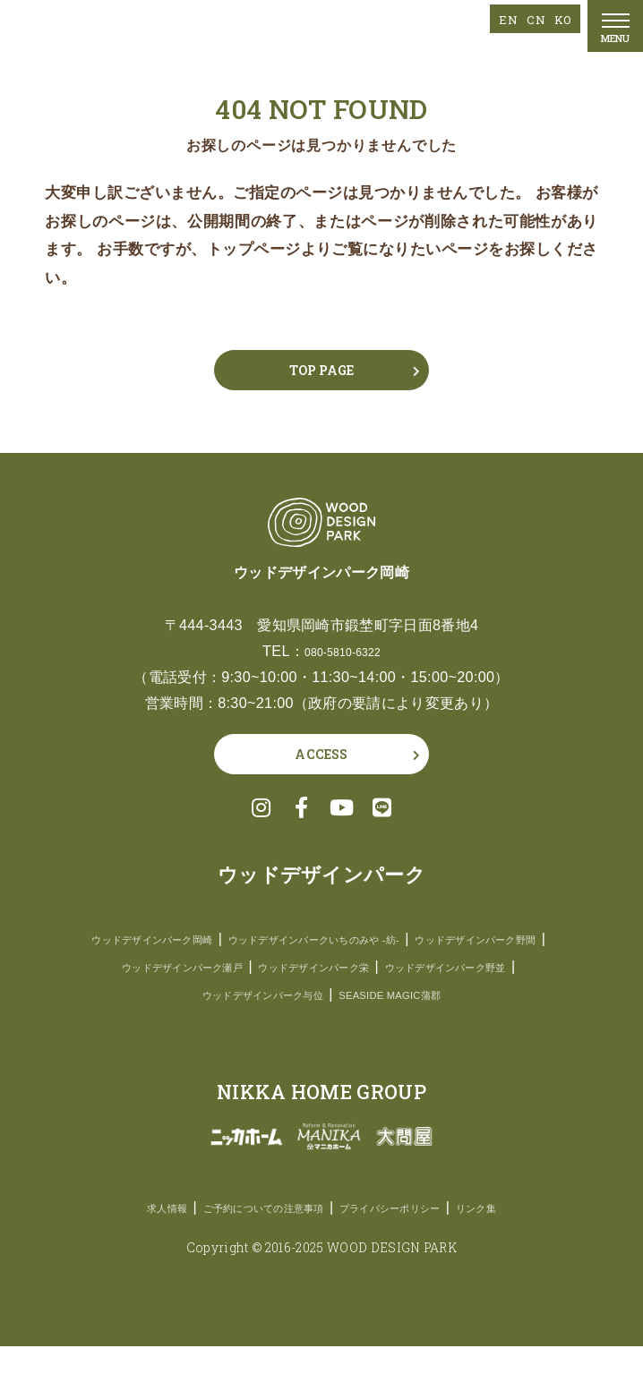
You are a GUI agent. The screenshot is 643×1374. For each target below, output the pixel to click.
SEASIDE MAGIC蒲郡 (411, 1021)
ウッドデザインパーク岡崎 (189, 938)
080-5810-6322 (343, 651)
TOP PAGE (321, 370)
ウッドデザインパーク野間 (223, 966)
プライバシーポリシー (411, 1234)
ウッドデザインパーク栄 (223, 994)
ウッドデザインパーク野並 (396, 994)
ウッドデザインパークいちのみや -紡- (403, 938)
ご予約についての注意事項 (245, 1234)
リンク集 (523, 1234)
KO (560, 18)
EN (496, 18)
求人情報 (119, 1234)
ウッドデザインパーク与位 (245, 1021)
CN (528, 18)
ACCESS (321, 754)
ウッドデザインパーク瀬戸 (404, 966)
